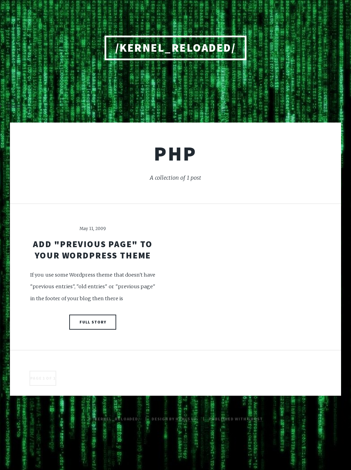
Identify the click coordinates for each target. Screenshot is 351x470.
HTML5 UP (186, 418)
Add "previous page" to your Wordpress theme (92, 250)
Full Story (93, 322)
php (175, 153)
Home (15, 106)
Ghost (255, 418)
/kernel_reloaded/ (175, 48)
